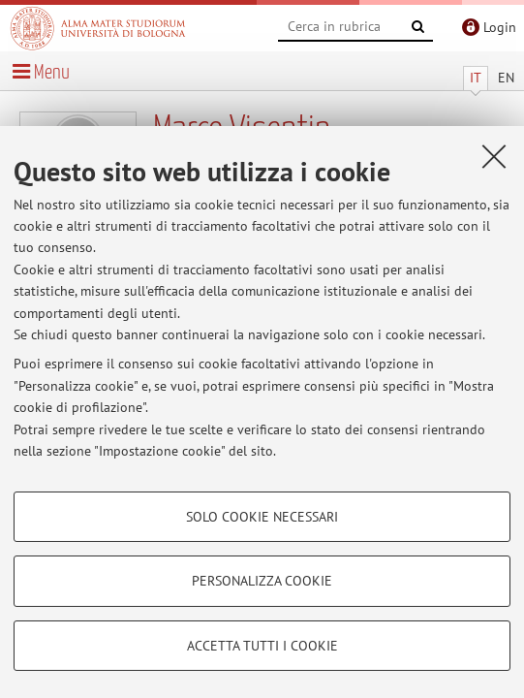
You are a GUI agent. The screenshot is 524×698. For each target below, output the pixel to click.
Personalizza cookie (262, 580)
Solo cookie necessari (262, 516)
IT (475, 77)
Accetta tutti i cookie (262, 645)
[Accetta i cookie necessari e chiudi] (493, 156)
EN (506, 77)
